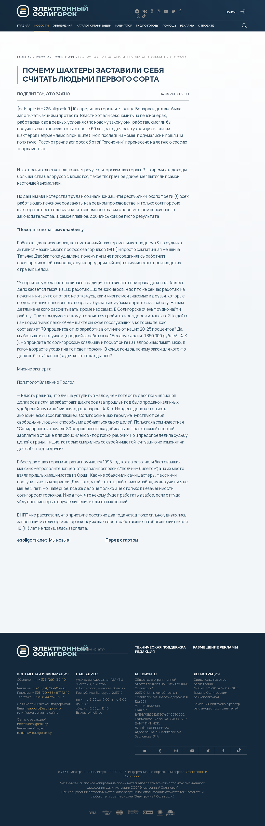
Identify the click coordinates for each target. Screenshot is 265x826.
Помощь (169, 25)
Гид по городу (147, 25)
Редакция (145, 651)
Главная (23, 25)
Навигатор (123, 25)
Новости (41, 25)
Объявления (63, 25)
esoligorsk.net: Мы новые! (44, 540)
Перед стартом (122, 540)
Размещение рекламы (215, 647)
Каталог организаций (94, 25)
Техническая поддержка (160, 647)
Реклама (187, 25)
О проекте (206, 25)
